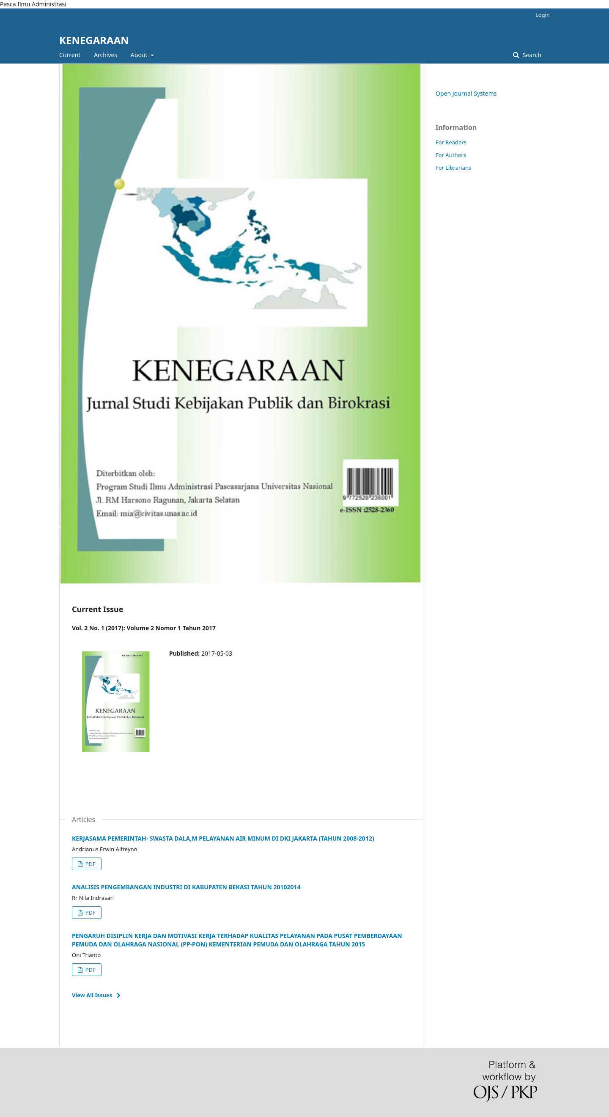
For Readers (451, 142)
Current (69, 55)
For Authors (451, 155)
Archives (105, 55)
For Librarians (453, 167)
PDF (89, 864)
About (140, 55)
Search (531, 55)
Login (542, 15)
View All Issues (92, 995)
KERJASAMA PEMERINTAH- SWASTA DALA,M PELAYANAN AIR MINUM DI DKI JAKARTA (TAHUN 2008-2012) (223, 838)
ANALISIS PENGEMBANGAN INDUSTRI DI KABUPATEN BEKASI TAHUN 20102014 (186, 887)
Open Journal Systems (466, 93)
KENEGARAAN (94, 40)
